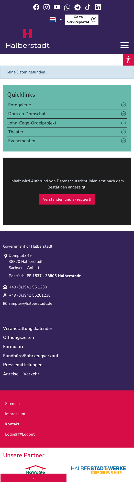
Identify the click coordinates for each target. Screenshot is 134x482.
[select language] (56, 20)
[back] (33, 478)
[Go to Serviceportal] (81, 20)
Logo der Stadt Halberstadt (28, 38)
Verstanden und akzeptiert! (67, 199)
